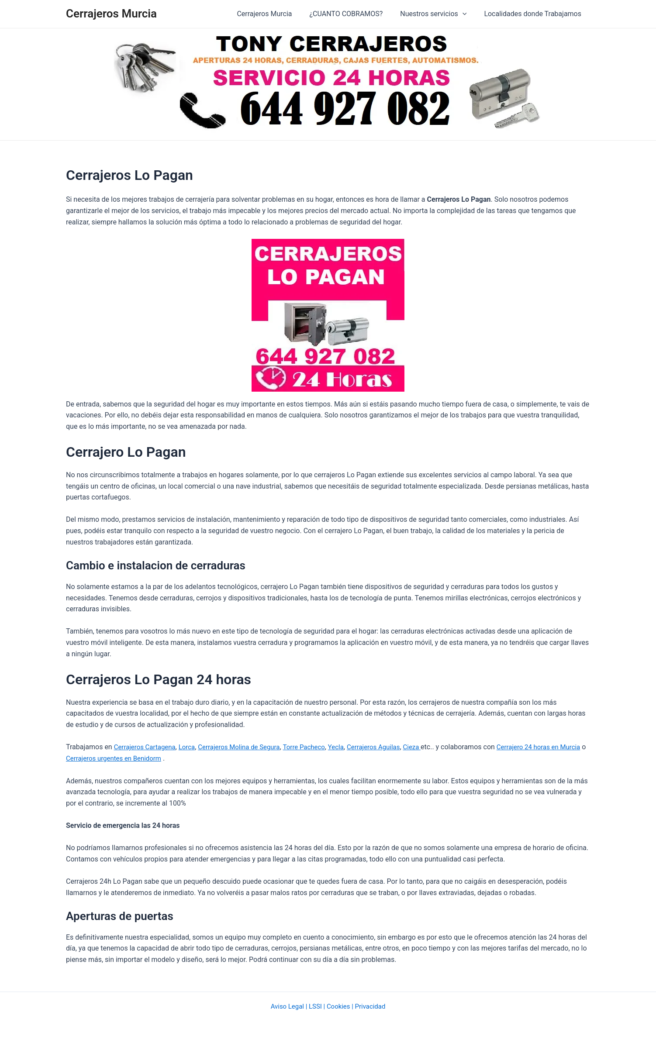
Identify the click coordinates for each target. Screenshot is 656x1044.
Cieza (431, 747)
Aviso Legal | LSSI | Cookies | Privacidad (327, 1006)
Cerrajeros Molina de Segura (247, 747)
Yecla (350, 747)
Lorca (191, 747)
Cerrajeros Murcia (111, 13)
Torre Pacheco (316, 747)
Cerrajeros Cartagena (147, 747)
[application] (467, 14)
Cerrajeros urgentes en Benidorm (146, 758)
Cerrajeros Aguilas (390, 747)
